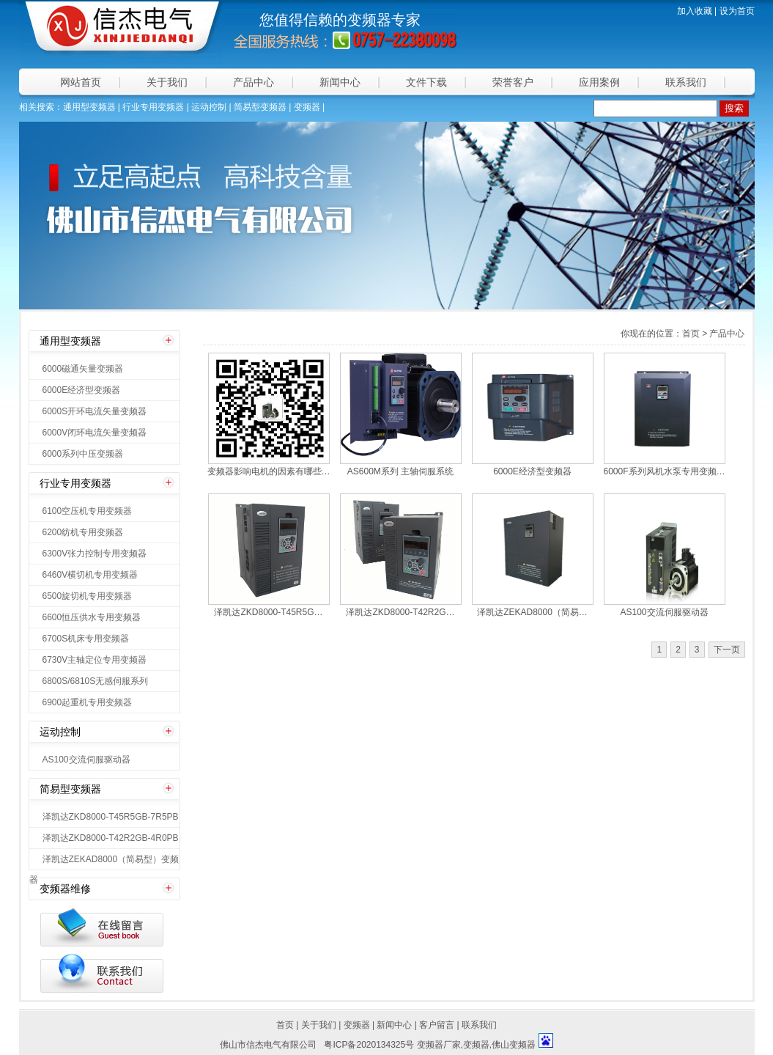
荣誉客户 (512, 82)
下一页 (727, 649)
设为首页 (737, 11)
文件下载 (426, 82)
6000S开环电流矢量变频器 (94, 411)
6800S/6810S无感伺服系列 (95, 681)
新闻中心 (339, 82)
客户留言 (436, 1025)
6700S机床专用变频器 (86, 638)
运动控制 (208, 107)
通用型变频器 (89, 107)
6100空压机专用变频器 (87, 511)
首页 (285, 1025)
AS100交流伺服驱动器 (86, 759)
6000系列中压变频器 (83, 454)
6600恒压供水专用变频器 (91, 617)
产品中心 (253, 82)
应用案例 (599, 82)
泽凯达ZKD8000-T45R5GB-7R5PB (110, 817)
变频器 (369, 20)
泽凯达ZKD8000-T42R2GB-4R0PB (110, 838)
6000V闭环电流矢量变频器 (94, 432)
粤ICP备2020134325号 (369, 1045)
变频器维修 (65, 888)
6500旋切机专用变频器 (87, 596)
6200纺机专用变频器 (83, 532)
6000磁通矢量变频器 (83, 369)
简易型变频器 (260, 107)
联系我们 (685, 82)
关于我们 (167, 82)
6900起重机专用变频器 (87, 702)
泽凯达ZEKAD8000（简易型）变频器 (104, 862)
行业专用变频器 (153, 107)
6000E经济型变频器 (81, 390)
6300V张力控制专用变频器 (94, 553)
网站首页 (80, 82)
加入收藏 (694, 11)
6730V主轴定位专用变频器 (94, 660)
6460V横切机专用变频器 (90, 575)
